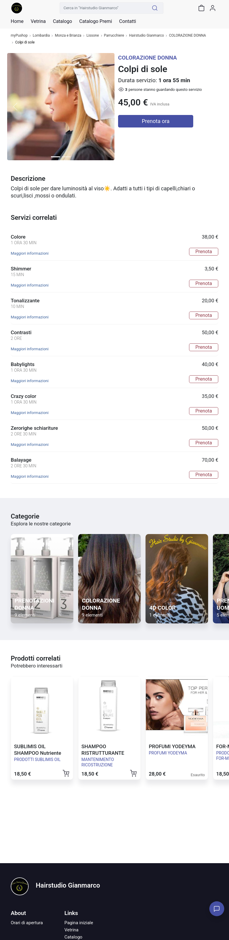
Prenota (203, 251)
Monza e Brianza (68, 36)
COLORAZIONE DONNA (187, 36)
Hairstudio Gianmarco (146, 36)
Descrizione (28, 178)
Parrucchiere (114, 36)
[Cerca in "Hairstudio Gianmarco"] (103, 8)
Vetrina (71, 930)
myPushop (19, 36)
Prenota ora (156, 121)
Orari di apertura (27, 922)
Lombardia (41, 36)
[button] (15, 106)
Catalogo (62, 21)
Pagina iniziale (78, 922)
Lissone (92, 36)
